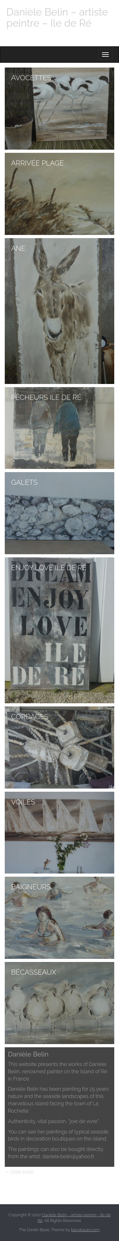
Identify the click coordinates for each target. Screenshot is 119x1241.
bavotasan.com (85, 1229)
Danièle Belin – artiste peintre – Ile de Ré (57, 17)
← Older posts (19, 1171)
